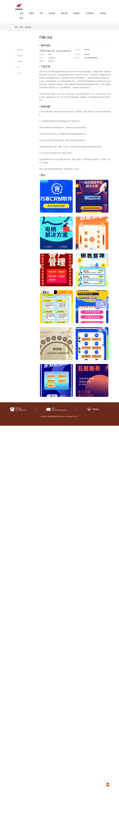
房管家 (31, 13)
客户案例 (52, 13)
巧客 (41, 13)
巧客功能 (103, 13)
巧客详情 (28, 27)
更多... (22, 18)
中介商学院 (90, 13)
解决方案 (64, 13)
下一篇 (19, 73)
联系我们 (76, 13)
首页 (21, 13)
